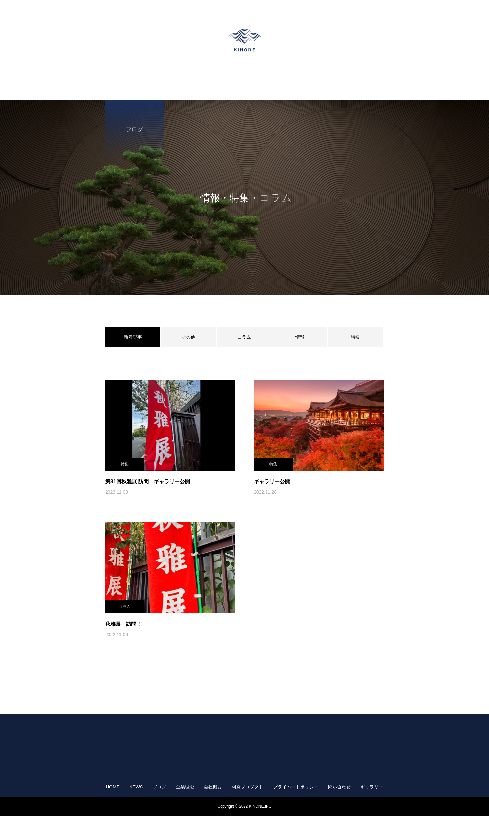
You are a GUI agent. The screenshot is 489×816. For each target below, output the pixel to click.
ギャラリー (371, 786)
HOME (112, 786)
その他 (188, 337)
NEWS (136, 786)
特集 (355, 337)
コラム (244, 337)
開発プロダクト (247, 786)
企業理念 (185, 786)
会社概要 (213, 786)
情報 (299, 337)
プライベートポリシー (295, 786)
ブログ (159, 786)
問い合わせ (339, 786)
